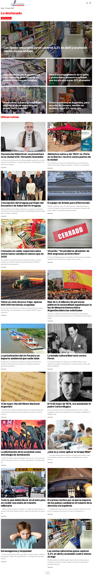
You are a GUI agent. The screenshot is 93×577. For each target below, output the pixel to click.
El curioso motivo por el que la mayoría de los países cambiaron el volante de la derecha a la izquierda (69, 503)
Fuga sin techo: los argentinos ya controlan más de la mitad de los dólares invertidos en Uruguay (21, 77)
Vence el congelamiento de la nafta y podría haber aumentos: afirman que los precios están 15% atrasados (69, 77)
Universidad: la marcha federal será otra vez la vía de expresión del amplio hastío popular (23, 105)
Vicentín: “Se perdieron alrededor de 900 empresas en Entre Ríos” (68, 252)
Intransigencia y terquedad (16, 551)
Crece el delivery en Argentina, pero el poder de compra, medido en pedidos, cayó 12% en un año (69, 105)
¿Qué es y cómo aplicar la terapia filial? (69, 451)
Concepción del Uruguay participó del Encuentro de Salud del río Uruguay (22, 204)
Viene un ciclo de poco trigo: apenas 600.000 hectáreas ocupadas (21, 303)
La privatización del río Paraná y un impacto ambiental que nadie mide (20, 357)
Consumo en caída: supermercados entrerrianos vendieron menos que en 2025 (22, 254)
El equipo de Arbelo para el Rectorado (68, 202)
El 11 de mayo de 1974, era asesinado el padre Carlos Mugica (69, 405)
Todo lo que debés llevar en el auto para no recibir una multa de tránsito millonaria (23, 503)
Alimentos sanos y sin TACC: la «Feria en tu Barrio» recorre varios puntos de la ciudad (69, 157)
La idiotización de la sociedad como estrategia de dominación (21, 453)
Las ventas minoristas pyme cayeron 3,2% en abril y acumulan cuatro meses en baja (45, 49)
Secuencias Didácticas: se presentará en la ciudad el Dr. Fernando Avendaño (22, 155)
